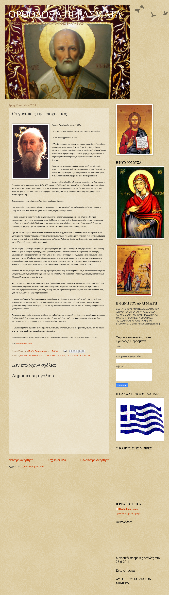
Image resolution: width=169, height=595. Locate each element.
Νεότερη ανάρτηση (21, 460)
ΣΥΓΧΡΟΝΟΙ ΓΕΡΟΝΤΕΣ (78, 355)
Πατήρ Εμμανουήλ (128, 509)
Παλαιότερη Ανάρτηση (94, 460)
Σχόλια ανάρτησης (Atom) (33, 466)
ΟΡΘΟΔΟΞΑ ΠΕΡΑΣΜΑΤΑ (65, 14)
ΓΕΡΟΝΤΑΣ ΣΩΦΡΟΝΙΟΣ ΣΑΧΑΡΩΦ (37, 355)
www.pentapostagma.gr (24, 343)
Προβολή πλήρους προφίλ (128, 513)
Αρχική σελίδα (57, 460)
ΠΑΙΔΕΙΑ (61, 355)
